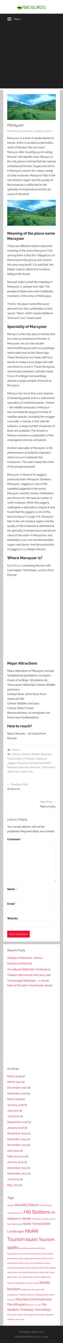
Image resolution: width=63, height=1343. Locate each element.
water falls (27, 771)
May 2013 (13, 1185)
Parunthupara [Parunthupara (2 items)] (16, 1304)
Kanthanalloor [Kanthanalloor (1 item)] (21, 1283)
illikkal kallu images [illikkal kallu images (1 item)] (47, 1268)
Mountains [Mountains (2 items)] (23, 1299)
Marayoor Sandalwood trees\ (34, 763)
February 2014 (16, 1156)
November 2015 (17, 1133)
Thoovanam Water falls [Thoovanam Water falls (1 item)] (17, 1315)
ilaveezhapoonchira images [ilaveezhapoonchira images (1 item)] (18, 1258)
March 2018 (14, 1099)
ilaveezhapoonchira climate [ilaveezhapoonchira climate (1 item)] (18, 1254)
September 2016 (17, 1122)
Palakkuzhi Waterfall (19, 963)
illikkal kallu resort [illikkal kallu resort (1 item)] (47, 1272)
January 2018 (15, 1105)
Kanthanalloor (15, 758)
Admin (48, 131)
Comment (14, 839)
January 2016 (15, 1127)
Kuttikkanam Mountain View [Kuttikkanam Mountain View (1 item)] (33, 1290)
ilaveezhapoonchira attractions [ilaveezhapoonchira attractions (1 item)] (32, 1248)
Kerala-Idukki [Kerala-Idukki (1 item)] (33, 1283)
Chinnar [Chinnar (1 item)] (42, 1205)
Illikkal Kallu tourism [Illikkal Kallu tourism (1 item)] (31, 1277)
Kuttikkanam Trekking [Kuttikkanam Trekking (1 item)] (16, 1295)
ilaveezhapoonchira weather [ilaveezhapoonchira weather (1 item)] (26, 1268)
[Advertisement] (31, 57)
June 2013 (13, 1179)
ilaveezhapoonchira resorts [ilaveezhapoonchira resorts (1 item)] (42, 1258)
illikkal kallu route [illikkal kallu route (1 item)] (14, 1277)
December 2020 (17, 1087)
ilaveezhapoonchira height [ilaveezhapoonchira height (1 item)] (42, 1254)
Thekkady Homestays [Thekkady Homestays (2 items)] (35, 1309)
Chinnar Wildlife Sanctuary (37, 754)
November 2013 (17, 1173)
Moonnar (35, 767)
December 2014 (17, 1139)
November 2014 (17, 1145)
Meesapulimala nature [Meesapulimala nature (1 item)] (44, 1295)
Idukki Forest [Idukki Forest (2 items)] (32, 1223)
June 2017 (13, 1116)
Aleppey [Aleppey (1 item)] (10, 1205)
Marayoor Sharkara (18, 767)
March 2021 (14, 1082)
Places (15, 749)
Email (11, 903)
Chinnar (16, 754)
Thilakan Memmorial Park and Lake (29, 975)
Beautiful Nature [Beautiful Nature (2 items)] (26, 1205)
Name (12, 889)
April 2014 (13, 1150)
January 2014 (15, 1162)
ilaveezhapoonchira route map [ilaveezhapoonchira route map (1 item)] (20, 1263)
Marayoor (30, 758)
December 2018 (17, 1093)
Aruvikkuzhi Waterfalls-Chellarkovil (28, 969)
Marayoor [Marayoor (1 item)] (30, 1295)
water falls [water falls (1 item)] (19, 1319)
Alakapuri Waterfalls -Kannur (25, 957)
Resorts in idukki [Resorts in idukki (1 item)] (34, 1305)
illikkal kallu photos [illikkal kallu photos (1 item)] (30, 1272)
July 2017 (13, 1110)
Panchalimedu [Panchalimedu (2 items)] (41, 1299)
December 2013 (17, 1167)
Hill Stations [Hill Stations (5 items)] (37, 1212)
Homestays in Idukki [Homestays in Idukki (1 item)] (40, 1219)
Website (12, 918)
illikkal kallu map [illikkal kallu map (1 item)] (14, 1272)
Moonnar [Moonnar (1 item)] (11, 1300)
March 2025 (14, 1076)
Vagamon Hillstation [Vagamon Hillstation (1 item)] (36, 1315)
